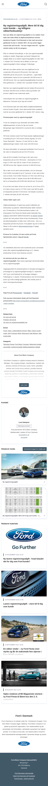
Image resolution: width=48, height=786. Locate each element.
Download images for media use (34, 449)
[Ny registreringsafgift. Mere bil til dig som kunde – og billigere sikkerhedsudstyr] (24, 500)
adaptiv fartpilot (38, 216)
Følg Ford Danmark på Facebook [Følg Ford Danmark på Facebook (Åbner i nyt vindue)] (24, 776)
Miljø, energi (32, 331)
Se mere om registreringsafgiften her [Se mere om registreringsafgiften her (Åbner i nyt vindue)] (15, 322)
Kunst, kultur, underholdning (12, 331)
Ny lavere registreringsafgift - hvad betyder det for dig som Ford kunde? (23, 560)
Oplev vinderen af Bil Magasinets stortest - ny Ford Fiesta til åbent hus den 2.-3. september (23, 697)
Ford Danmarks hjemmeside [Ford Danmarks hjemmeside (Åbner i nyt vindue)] (24, 773)
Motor (20, 333)
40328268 (24, 438)
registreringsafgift (16, 347)
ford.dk (26, 237)
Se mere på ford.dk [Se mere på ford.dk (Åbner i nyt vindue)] (9, 317)
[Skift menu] (3, 4)
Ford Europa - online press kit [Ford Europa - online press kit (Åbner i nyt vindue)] (24, 779)
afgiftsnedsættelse (29, 347)
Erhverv (24, 331)
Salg (31, 333)
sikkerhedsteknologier (25, 226)
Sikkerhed (32, 344)
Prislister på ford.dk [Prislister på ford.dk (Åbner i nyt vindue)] (9, 320)
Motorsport (25, 333)
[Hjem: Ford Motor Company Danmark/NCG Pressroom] (23, 4)
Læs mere (24, 385)
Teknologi (6, 344)
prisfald (38, 344)
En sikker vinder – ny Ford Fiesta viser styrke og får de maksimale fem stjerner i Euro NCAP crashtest (22, 652)
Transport (14, 333)
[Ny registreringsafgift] (24, 466)
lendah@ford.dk (24, 435)
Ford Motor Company (22, 344)
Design (12, 344)
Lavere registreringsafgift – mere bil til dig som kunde (23, 605)
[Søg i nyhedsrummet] (45, 4)
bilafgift (37, 347)
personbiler (7, 347)
